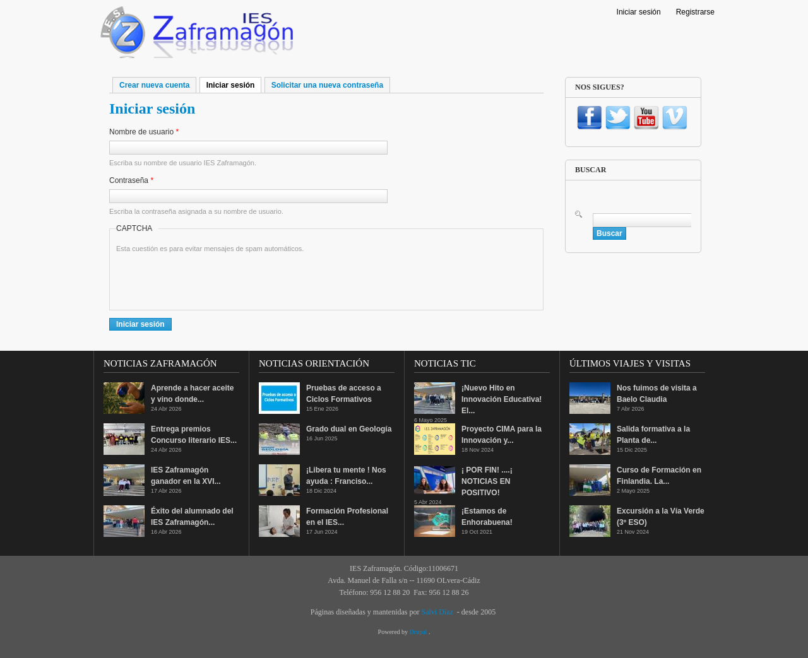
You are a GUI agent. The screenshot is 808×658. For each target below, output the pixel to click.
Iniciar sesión (639, 12)
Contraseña (131, 180)
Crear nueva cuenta (154, 85)
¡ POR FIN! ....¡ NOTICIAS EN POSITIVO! (487, 481)
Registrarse (695, 12)
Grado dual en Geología (348, 429)
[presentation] (212, 278)
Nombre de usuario (144, 131)
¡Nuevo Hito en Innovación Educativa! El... (501, 399)
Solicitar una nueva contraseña (327, 85)
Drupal (419, 631)
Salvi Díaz (437, 612)
